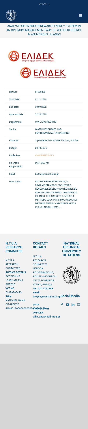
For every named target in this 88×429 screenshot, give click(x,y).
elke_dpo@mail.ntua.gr (46, 316)
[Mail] (78, 304)
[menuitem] (44, 4)
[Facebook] (62, 304)
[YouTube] (67, 304)
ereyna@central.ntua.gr (47, 296)
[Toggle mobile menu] (81, 16)
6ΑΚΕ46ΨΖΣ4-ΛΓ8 (44, 155)
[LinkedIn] (73, 304)
